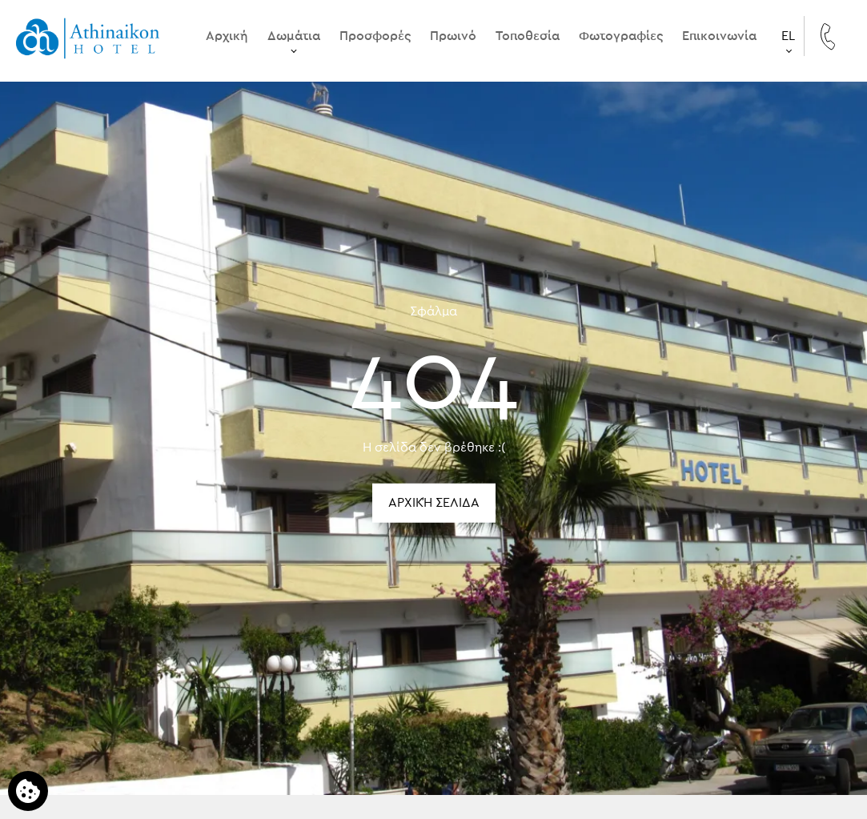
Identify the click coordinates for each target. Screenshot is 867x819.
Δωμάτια (293, 36)
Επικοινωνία (719, 36)
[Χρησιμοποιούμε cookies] (28, 791)
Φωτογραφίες (621, 36)
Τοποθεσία (528, 36)
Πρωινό (453, 36)
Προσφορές (375, 36)
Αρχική (227, 36)
